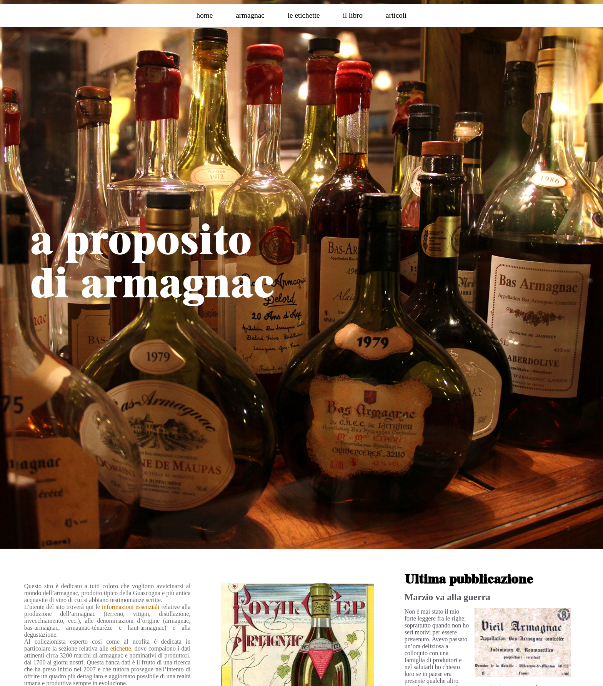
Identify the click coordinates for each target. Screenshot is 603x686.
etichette (120, 648)
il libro (353, 15)
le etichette (304, 15)
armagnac (250, 15)
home (205, 15)
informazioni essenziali (131, 607)
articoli (396, 15)
